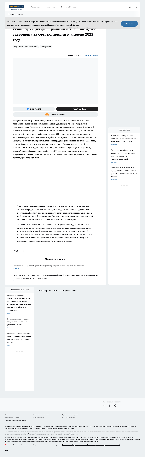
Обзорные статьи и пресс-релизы (15, 420)
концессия (46, 46)
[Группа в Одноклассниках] (55, 114)
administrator (91, 55)
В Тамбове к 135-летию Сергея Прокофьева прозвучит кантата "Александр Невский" (55, 267)
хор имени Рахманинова (25, 46)
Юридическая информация (70, 415)
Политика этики (38, 418)
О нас (6, 415)
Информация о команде (12, 418)
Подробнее (74, 434)
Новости (51, 7)
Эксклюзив (35, 7)
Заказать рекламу (15, 14)
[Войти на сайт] (135, 7)
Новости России (68, 7)
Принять (129, 24)
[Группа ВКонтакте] (34, 109)
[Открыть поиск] (130, 7)
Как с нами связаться (68, 418)
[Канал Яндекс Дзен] (77, 109)
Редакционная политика (41, 415)
